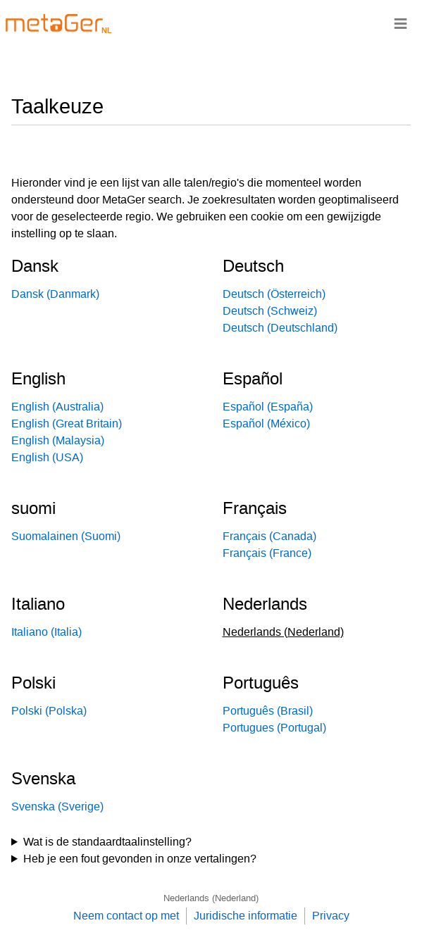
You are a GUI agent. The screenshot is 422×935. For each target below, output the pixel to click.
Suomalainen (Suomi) (65, 536)
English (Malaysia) (57, 440)
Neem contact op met (126, 916)
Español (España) (268, 407)
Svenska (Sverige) (57, 806)
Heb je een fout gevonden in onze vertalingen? (139, 859)
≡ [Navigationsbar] (400, 23)
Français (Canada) (269, 536)
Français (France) (267, 553)
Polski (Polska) (49, 711)
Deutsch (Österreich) (274, 294)
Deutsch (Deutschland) (280, 328)
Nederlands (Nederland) (211, 898)
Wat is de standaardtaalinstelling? (107, 842)
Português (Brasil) (268, 711)
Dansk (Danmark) (55, 294)
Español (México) (266, 423)
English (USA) (47, 457)
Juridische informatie (245, 916)
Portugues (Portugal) (274, 728)
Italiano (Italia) (46, 632)
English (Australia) (57, 407)
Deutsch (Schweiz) (270, 311)
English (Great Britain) (66, 423)
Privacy (330, 916)
